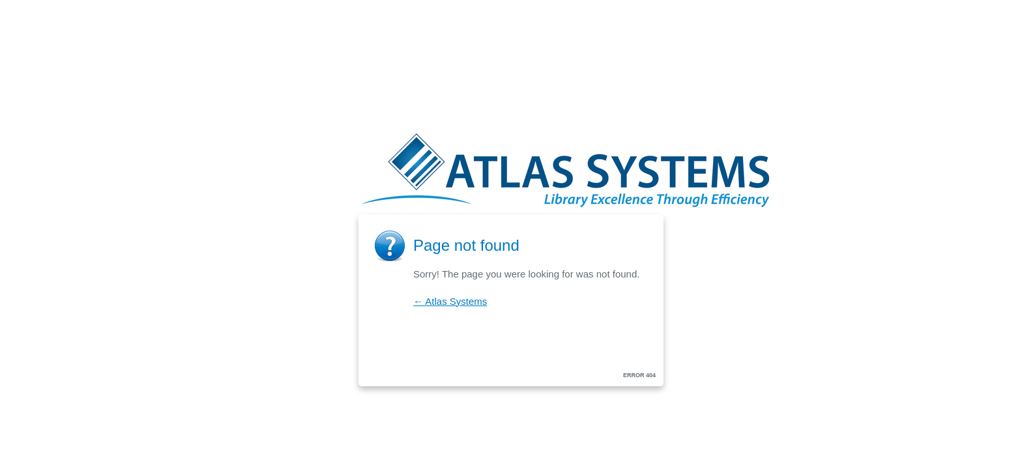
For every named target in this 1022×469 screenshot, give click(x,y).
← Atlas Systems (450, 301)
